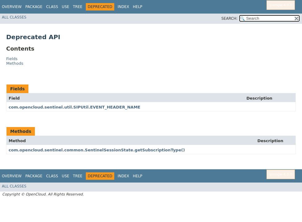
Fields (12, 58)
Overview (12, 7)
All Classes (14, 17)
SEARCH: (229, 18)
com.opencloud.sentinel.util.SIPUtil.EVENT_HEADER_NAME (74, 107)
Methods (14, 63)
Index (123, 7)
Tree (77, 7)
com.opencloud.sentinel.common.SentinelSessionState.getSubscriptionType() (97, 150)
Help (137, 7)
